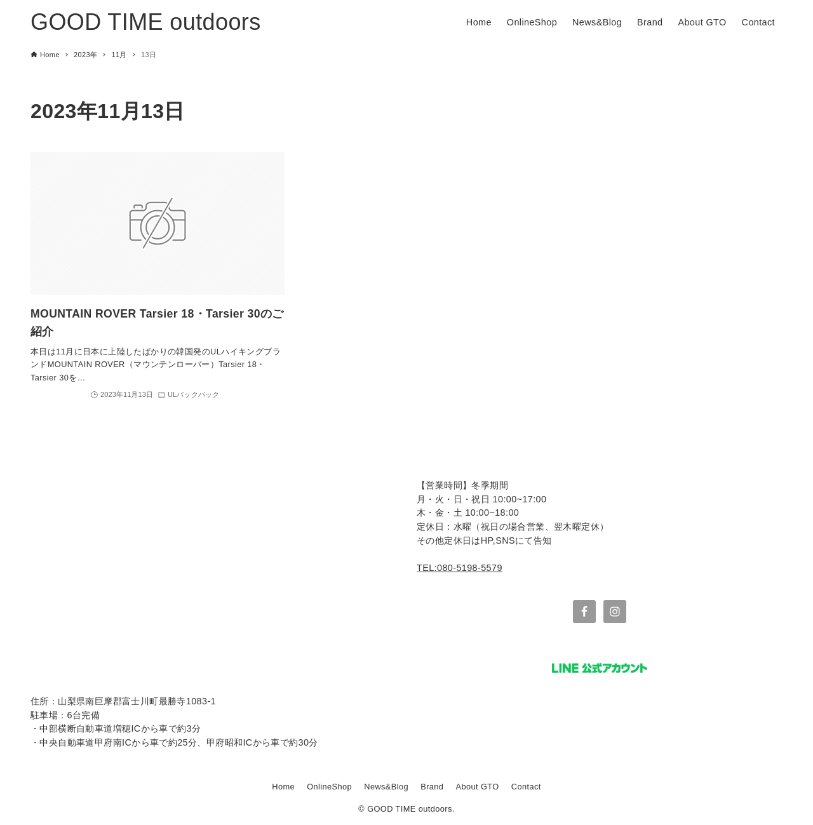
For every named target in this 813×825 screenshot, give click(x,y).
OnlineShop (329, 786)
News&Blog (386, 786)
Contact (526, 786)
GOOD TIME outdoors (145, 22)
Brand (431, 786)
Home (283, 786)
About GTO (477, 786)
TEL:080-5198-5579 (459, 568)
